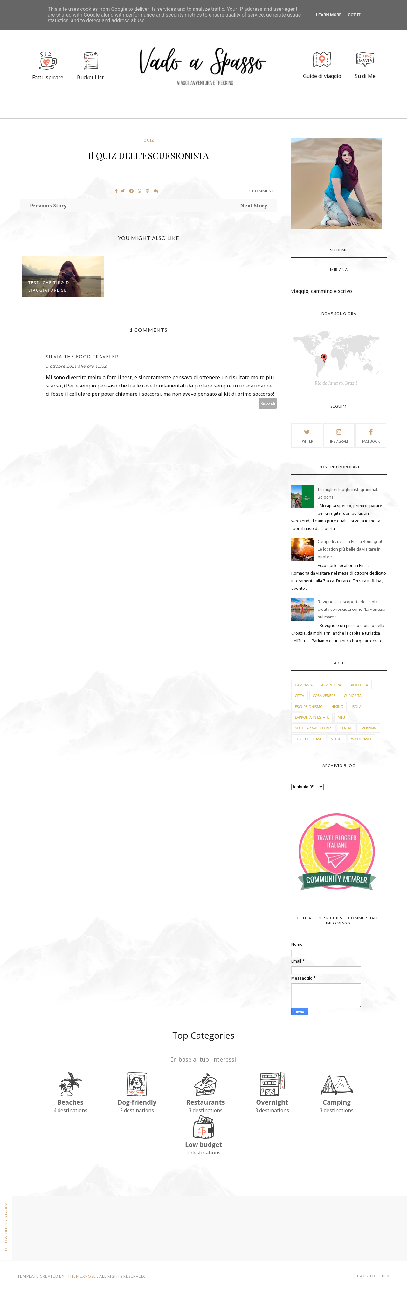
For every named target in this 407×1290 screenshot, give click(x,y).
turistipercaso (308, 738)
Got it (354, 14)
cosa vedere (324, 695)
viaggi (337, 738)
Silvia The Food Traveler (82, 356)
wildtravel (361, 738)
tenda (345, 728)
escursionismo (308, 706)
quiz (148, 140)
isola (356, 706)
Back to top (373, 1275)
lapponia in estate (312, 717)
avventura (331, 684)
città (299, 695)
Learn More (328, 14)
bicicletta (358, 684)
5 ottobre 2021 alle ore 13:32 (76, 366)
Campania (304, 684)
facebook (371, 435)
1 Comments (263, 190)
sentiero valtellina (313, 728)
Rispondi (268, 403)
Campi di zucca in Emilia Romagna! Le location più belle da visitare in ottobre (350, 549)
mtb (341, 717)
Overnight (272, 1102)
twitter (306, 435)
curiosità (353, 695)
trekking (368, 728)
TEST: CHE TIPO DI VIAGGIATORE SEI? (49, 286)
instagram (339, 435)
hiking (337, 706)
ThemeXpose (82, 1276)
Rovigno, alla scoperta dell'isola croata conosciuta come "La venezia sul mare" (351, 609)
